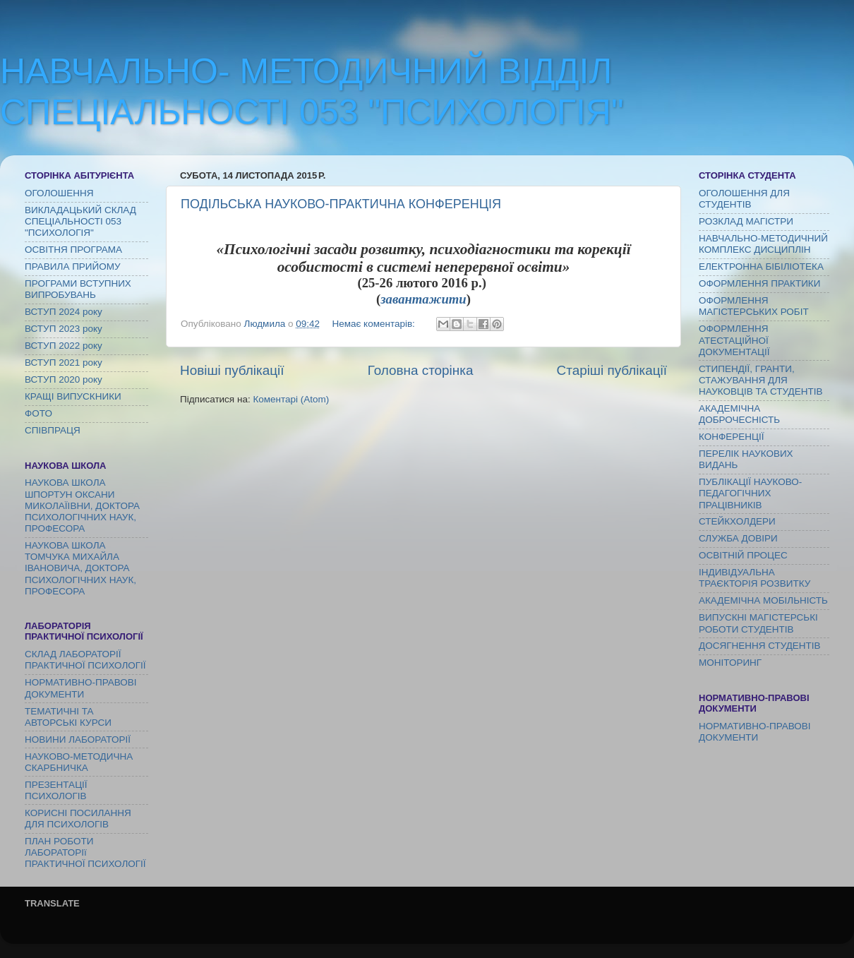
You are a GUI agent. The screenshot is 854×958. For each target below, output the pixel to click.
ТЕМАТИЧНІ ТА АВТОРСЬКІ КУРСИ (68, 717)
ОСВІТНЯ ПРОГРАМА (73, 249)
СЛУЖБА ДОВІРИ (738, 538)
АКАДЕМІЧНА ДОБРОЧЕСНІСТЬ (739, 414)
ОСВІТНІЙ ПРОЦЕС (743, 555)
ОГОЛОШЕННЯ (59, 193)
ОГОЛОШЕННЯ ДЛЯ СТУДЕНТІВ (744, 199)
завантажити (423, 299)
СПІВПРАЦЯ (52, 430)
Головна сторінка (421, 370)
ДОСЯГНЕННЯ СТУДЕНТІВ (760, 645)
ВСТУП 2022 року (63, 345)
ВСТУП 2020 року (63, 379)
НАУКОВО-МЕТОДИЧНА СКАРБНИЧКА (79, 762)
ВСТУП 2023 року (63, 328)
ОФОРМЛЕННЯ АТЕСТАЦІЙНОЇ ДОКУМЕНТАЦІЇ (734, 340)
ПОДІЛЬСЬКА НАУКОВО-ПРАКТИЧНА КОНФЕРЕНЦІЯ (341, 204)
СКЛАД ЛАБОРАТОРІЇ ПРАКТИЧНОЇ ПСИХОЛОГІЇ (85, 660)
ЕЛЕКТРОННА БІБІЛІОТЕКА (761, 266)
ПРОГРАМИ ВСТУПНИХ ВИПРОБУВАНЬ (78, 289)
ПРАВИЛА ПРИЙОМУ (73, 266)
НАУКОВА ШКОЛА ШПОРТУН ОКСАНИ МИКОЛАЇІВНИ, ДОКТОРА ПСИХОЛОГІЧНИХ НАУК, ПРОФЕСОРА (82, 505)
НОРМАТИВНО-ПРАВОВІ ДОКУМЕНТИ (81, 688)
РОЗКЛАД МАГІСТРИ (746, 221)
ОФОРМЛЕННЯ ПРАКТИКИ (759, 283)
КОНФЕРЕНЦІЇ (731, 436)
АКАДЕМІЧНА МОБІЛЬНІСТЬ (763, 600)
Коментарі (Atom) (291, 399)
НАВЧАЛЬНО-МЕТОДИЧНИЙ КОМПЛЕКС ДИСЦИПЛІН (763, 244)
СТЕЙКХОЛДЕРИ (737, 521)
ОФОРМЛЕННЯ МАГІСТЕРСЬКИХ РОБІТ (754, 306)
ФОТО (38, 413)
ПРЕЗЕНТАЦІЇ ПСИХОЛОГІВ (56, 790)
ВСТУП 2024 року (63, 311)
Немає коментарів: (374, 323)
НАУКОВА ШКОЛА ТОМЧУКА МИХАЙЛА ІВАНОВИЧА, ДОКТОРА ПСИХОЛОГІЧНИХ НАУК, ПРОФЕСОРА (80, 568)
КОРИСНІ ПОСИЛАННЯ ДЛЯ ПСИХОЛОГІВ (78, 819)
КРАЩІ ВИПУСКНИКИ (73, 396)
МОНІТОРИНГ (730, 662)
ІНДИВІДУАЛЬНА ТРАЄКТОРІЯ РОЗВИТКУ (754, 578)
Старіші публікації (612, 370)
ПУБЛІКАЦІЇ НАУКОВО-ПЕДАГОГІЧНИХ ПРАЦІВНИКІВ (750, 493)
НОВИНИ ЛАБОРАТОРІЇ (78, 739)
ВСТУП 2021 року (63, 362)
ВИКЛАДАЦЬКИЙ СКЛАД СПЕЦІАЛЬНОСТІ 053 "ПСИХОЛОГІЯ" (80, 221)
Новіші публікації (232, 370)
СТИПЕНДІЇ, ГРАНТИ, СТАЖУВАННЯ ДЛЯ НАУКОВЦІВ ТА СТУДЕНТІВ (760, 380)
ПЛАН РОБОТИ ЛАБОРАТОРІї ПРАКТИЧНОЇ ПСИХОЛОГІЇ (85, 852)
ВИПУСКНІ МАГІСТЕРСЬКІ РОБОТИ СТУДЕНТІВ (758, 623)
